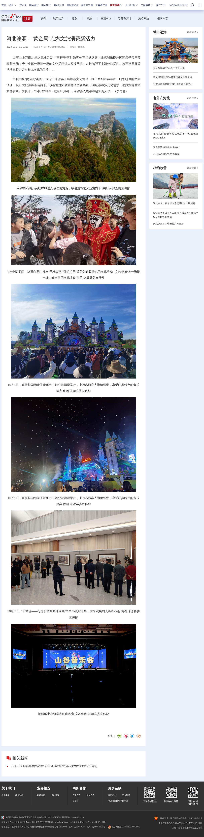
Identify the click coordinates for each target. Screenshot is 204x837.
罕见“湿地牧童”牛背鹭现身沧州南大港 (172, 77)
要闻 (43, 18)
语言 (13, 5)
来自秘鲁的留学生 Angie (166, 147)
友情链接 (126, 795)
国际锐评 (46, 5)
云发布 (76, 801)
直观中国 (106, 18)
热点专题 (143, 18)
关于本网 (6, 795)
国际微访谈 (73, 5)
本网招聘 (19, 795)
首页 (4, 5)
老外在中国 (87, 5)
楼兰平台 (161, 5)
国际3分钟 (58, 5)
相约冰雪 (162, 18)
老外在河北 (124, 18)
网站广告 (90, 795)
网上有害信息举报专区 (118, 801)
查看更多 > (192, 32)
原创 (75, 18)
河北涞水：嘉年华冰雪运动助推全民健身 (174, 203)
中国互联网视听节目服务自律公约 (17, 827)
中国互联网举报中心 (13, 817)
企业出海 (131, 5)
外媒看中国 (101, 5)
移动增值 (55, 795)
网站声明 (112, 795)
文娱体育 (147, 5)
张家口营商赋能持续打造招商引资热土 (173, 84)
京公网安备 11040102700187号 (123, 827)
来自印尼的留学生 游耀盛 (166, 154)
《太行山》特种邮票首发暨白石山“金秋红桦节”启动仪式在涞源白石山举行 (53, 766)
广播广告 (77, 795)
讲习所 (23, 5)
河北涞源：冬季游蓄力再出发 (168, 223)
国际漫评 (34, 5)
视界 (89, 18)
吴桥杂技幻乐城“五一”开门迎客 (169, 67)
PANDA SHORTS (178, 5)
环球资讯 (41, 795)
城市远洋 (116, 5)
